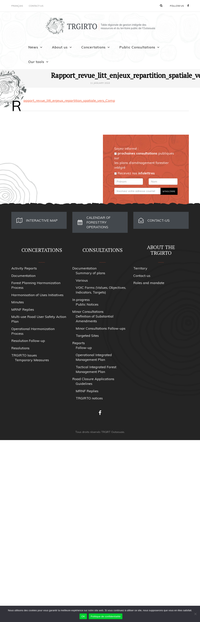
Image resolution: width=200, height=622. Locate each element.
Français (17, 5)
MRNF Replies (22, 309)
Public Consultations (137, 47)
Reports (78, 343)
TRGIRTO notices (89, 398)
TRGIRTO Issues (24, 355)
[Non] (195, 614)
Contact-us (36, 5)
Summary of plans (90, 273)
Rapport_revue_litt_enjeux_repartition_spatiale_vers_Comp (69, 100)
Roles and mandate (148, 283)
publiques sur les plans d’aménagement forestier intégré (144, 160)
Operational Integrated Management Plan (94, 357)
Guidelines (84, 383)
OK (83, 616)
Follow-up (84, 348)
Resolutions (20, 348)
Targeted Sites (87, 335)
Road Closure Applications (93, 379)
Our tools (36, 62)
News (33, 47)
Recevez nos (134, 173)
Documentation (23, 275)
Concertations (93, 47)
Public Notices (87, 304)
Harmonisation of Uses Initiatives (37, 295)
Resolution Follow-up (28, 341)
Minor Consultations (87, 311)
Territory (140, 268)
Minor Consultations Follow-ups (100, 328)
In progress (81, 299)
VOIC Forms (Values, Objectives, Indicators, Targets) (101, 289)
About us (60, 47)
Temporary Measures (32, 360)
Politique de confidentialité (105, 616)
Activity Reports (24, 268)
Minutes (17, 302)
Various (82, 280)
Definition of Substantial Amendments (95, 318)
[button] (161, 5)
